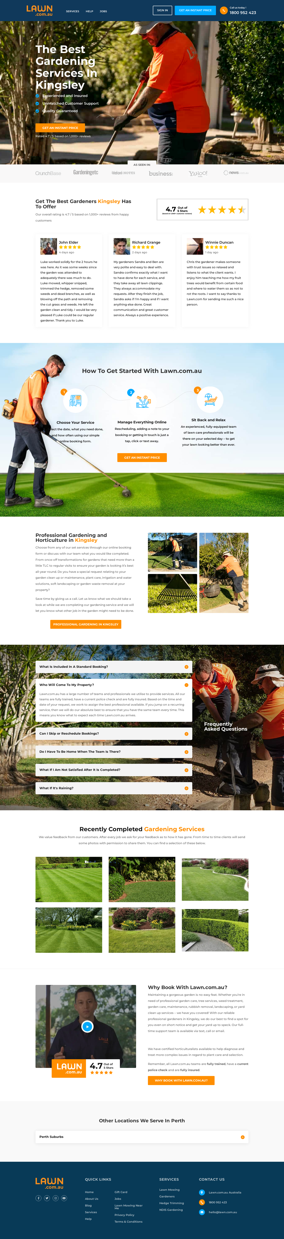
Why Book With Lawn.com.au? (181, 1080)
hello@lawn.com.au (223, 1212)
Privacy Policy (124, 1215)
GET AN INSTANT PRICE (195, 10)
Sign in (162, 10)
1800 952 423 (243, 13)
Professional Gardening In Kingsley (85, 624)
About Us (91, 1199)
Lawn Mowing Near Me (129, 1207)
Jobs (103, 11)
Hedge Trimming (171, 1203)
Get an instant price (142, 457)
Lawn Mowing (169, 1189)
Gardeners (167, 1196)
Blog (88, 1205)
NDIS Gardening (171, 1210)
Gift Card (121, 1192)
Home (89, 1192)
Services (72, 11)
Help (89, 11)
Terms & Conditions (128, 1221)
